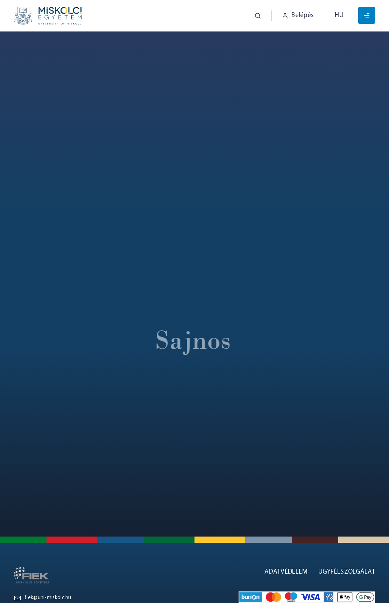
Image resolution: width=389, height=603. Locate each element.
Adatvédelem (285, 572)
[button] (252, 15)
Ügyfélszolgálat (346, 572)
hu (339, 15)
